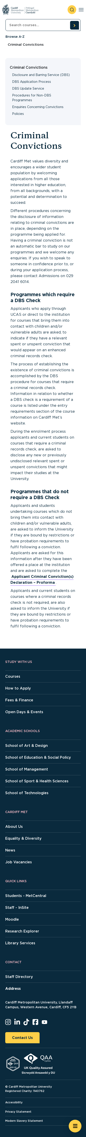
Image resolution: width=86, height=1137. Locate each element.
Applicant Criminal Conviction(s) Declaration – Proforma (41, 579)
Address (13, 988)
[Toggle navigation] (81, 9)
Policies (18, 114)
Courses (12, 676)
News (10, 850)
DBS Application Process (31, 81)
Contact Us (22, 1038)
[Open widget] (75, 1126)
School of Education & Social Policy (38, 757)
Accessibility (14, 1102)
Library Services (20, 943)
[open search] (72, 9)
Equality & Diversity (23, 838)
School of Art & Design (26, 745)
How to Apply (18, 688)
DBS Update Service (28, 88)
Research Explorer (22, 931)
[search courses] (74, 25)
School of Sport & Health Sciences (36, 781)
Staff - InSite (17, 907)
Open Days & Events (24, 712)
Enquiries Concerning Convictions (37, 107)
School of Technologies (26, 793)
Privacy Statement (18, 1111)
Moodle (12, 919)
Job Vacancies (18, 862)
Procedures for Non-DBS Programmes (31, 97)
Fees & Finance (19, 700)
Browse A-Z (15, 36)
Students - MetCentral (25, 896)
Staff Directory (19, 977)
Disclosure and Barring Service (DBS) (41, 75)
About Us (14, 826)
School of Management (26, 769)
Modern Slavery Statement (24, 1120)
